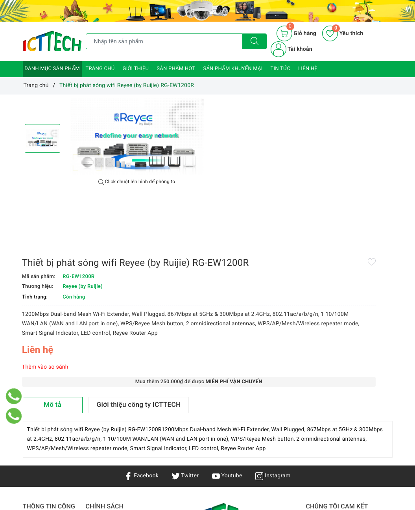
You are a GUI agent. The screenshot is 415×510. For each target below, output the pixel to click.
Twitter (185, 351)
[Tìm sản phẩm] (164, 41)
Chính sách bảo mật (111, 397)
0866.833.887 (270, 469)
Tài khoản (291, 49)
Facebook (141, 351)
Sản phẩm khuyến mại (232, 69)
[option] (137, 136)
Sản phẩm (35, 428)
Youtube (227, 351)
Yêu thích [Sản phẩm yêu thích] (342, 33)
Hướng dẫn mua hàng (113, 440)
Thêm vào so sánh (235, 239)
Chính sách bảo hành (112, 429)
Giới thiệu (136, 69)
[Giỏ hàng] (296, 33)
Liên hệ (307, 69)
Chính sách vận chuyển (105, 413)
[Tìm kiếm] (254, 41)
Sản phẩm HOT (176, 69)
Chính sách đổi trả (109, 452)
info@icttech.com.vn (202, 469)
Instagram (272, 351)
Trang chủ (100, 69)
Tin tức (281, 69)
